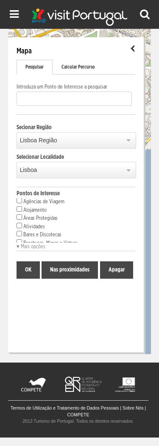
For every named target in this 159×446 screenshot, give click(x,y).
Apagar (117, 270)
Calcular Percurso (78, 66)
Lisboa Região (38, 140)
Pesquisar (34, 66)
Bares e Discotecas (39, 234)
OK (28, 270)
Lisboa (28, 170)
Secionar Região (34, 127)
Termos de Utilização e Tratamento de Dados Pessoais (65, 407)
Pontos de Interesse (38, 194)
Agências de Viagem (40, 201)
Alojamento (32, 209)
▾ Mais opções (31, 246)
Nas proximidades (69, 270)
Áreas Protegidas (37, 217)
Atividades (31, 226)
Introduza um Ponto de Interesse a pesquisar (62, 87)
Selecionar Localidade (40, 157)
